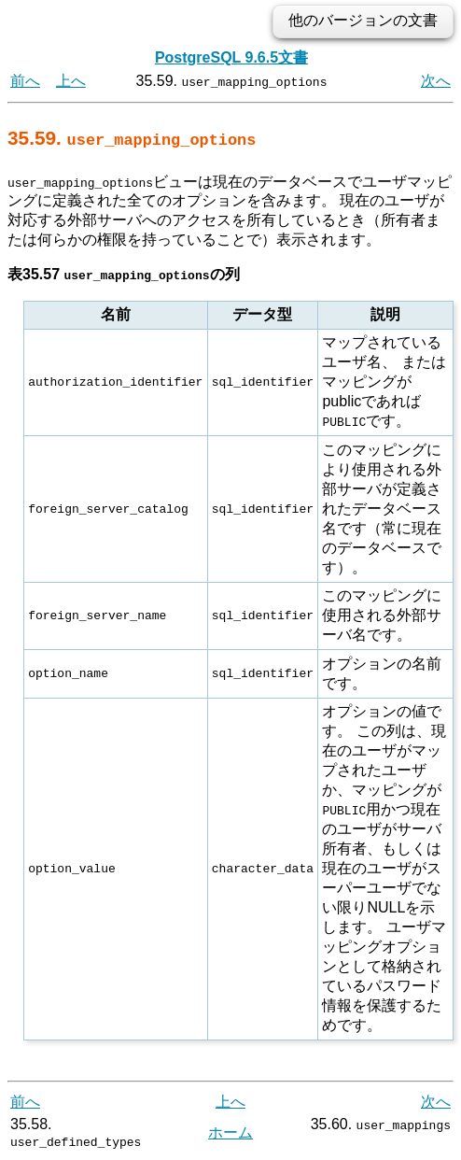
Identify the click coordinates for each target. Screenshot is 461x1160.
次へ (436, 81)
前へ (25, 81)
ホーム (230, 1131)
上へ (71, 81)
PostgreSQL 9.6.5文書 (231, 57)
